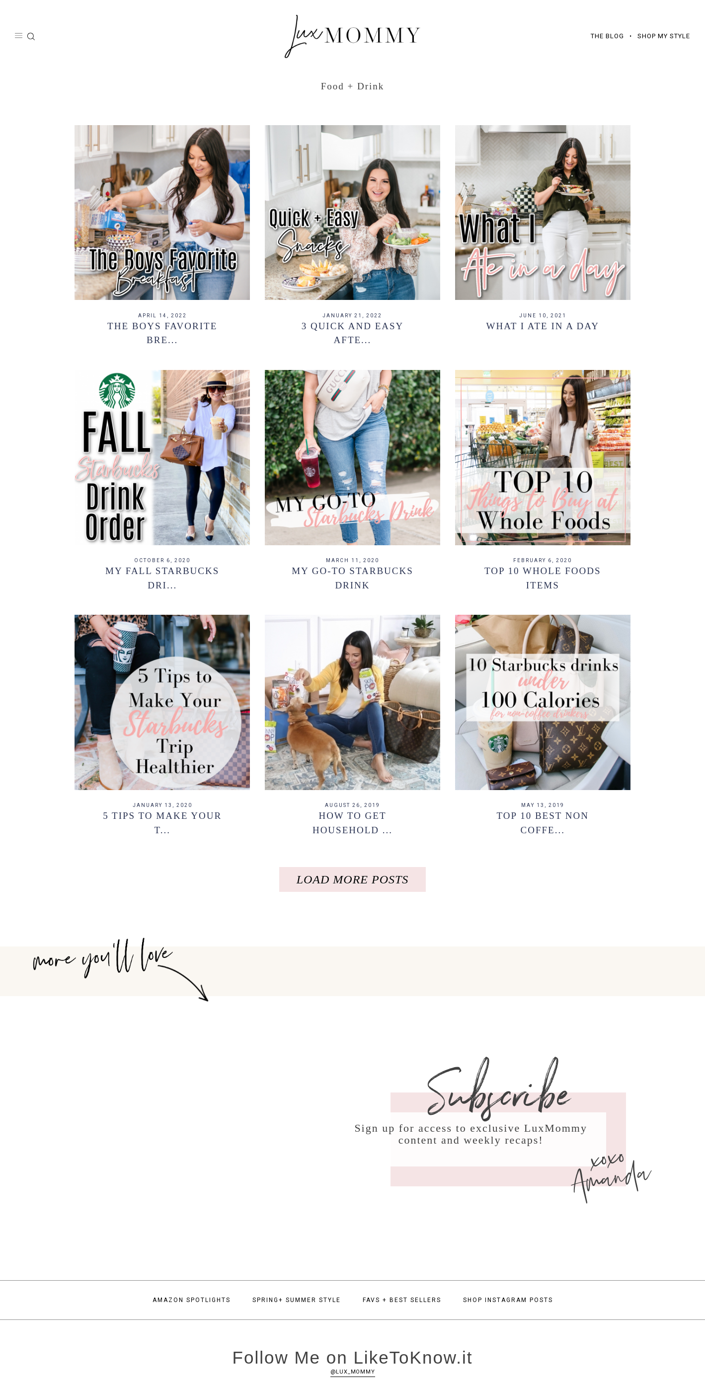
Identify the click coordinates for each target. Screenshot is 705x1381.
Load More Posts (353, 883)
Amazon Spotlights (192, 1304)
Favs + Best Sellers (402, 1304)
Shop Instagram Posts (508, 1304)
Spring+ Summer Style (296, 1304)
